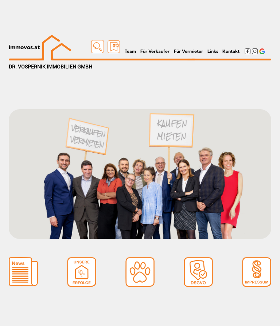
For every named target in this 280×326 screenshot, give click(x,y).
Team (130, 51)
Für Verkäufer (155, 51)
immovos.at (24, 47)
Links (212, 51)
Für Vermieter (188, 51)
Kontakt (231, 51)
